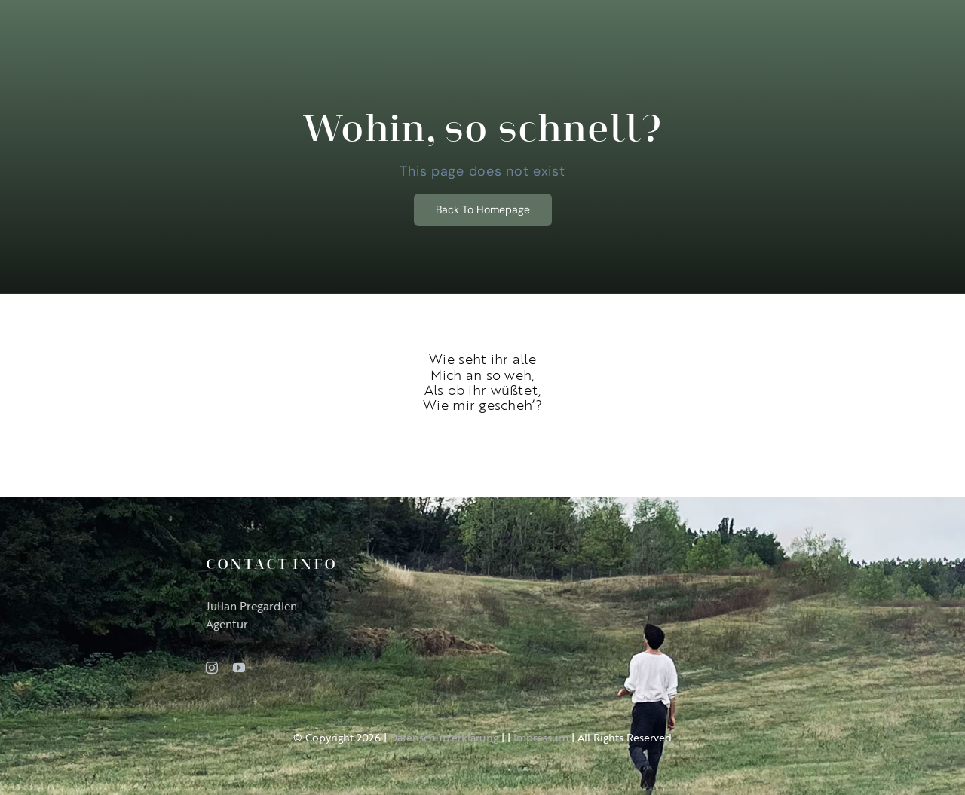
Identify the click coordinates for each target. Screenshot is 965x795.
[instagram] (212, 668)
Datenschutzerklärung (444, 737)
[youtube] (239, 668)
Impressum (540, 737)
